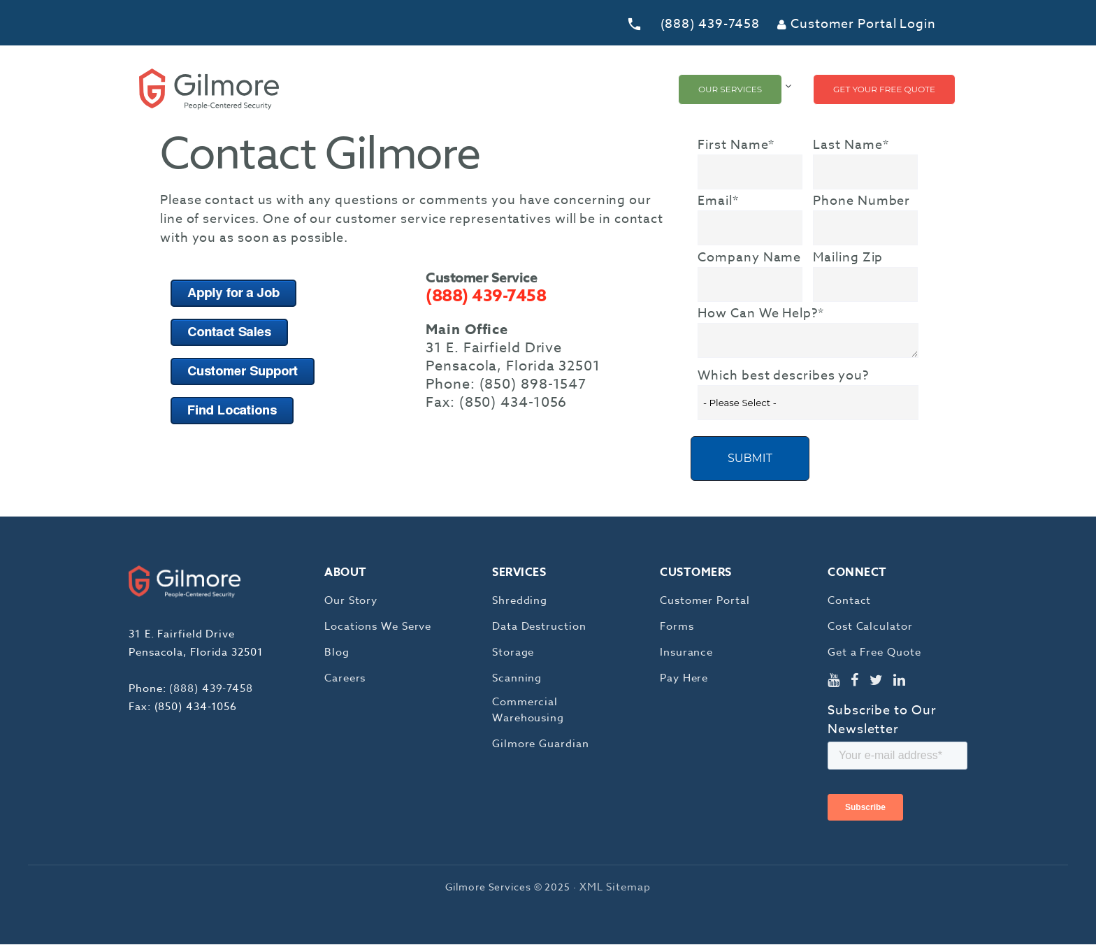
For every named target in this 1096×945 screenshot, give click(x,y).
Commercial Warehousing (528, 710)
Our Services (730, 89)
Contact (849, 601)
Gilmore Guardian (540, 744)
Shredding (519, 601)
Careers (345, 678)
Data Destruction (539, 627)
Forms (677, 627)
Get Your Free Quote (884, 89)
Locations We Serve (377, 627)
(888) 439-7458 (710, 24)
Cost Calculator (870, 627)
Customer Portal (705, 601)
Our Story (350, 601)
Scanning (517, 678)
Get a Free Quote (874, 653)
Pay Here (684, 678)
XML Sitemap (615, 887)
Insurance (686, 653)
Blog (336, 653)
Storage (513, 653)
